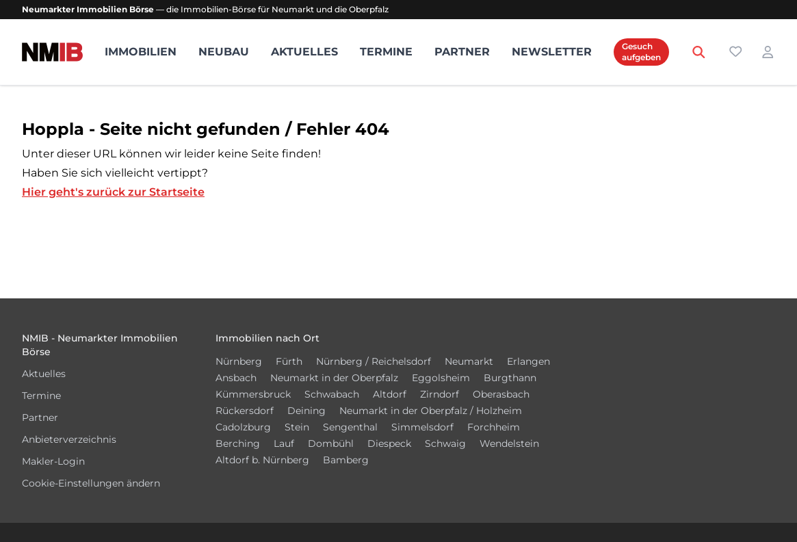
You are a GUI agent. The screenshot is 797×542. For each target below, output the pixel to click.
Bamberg (346, 460)
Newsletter (552, 51)
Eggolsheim (441, 378)
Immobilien (141, 51)
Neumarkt (469, 361)
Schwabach (331, 394)
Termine (386, 51)
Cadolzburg (243, 427)
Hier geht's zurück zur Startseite (113, 191)
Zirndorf (439, 394)
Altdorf (389, 394)
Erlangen (528, 361)
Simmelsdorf (422, 427)
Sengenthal (350, 427)
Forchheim (493, 427)
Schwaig (445, 443)
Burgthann (510, 378)
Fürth (289, 361)
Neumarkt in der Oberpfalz (334, 378)
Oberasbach (501, 394)
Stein (297, 427)
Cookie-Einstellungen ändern (91, 483)
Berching (237, 443)
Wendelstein (509, 443)
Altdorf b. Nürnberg (262, 460)
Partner (462, 51)
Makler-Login (53, 461)
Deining (306, 410)
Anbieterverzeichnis (69, 439)
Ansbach (236, 378)
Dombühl (331, 443)
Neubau (223, 51)
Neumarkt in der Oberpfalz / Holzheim (430, 410)
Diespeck (389, 443)
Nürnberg (238, 361)
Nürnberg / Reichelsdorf (373, 361)
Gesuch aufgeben (641, 51)
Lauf (284, 443)
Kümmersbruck (253, 394)
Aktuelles (304, 51)
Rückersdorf (244, 410)
